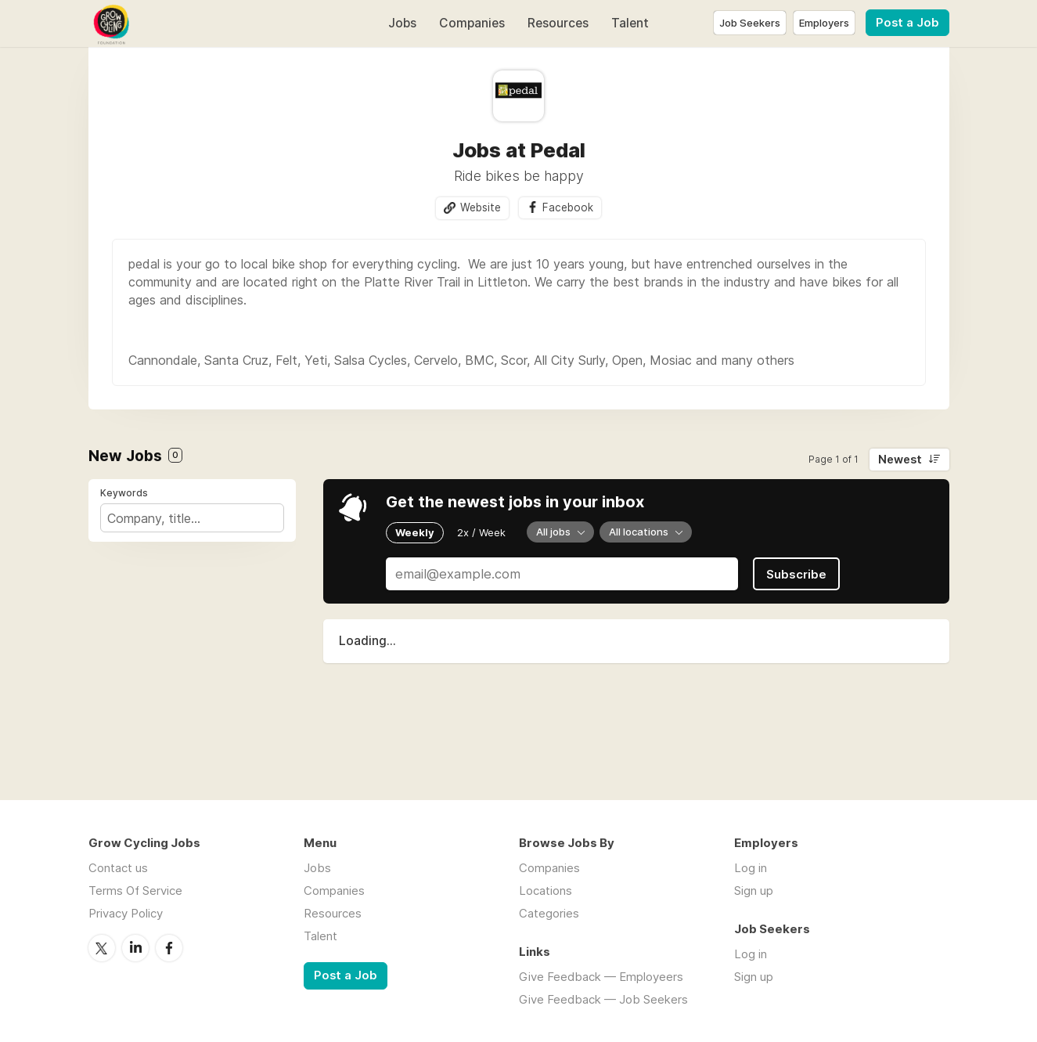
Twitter (101, 948)
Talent (630, 23)
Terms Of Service (135, 890)
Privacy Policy (125, 913)
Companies (472, 23)
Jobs (402, 23)
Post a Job (907, 23)
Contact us (118, 867)
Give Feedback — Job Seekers (603, 999)
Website (480, 207)
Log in (750, 867)
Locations (545, 890)
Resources (558, 23)
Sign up (753, 890)
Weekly (414, 532)
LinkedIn (135, 948)
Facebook (567, 207)
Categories (549, 913)
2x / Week (481, 532)
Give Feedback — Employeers (601, 976)
